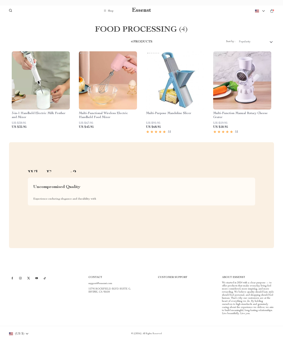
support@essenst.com (100, 283)
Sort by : (230, 41)
